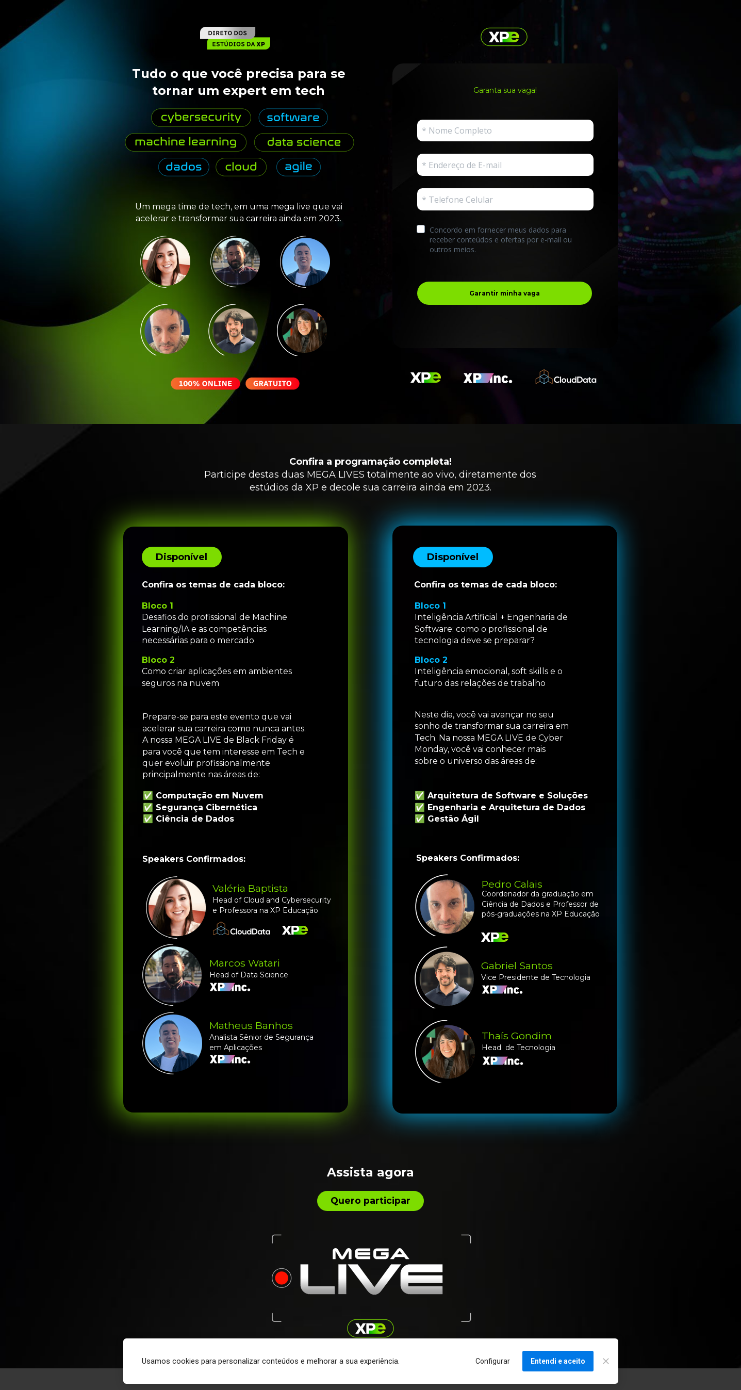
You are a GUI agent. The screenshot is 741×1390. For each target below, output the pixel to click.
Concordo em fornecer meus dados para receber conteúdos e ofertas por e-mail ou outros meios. (502, 239)
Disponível (181, 557)
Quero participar (370, 1200)
